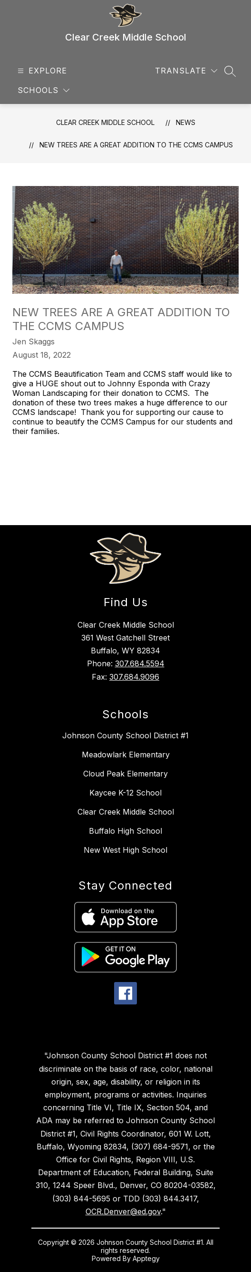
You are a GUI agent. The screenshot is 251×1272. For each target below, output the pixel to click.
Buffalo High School (125, 831)
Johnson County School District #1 (125, 735)
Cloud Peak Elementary (125, 773)
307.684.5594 (139, 663)
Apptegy (146, 1258)
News (185, 122)
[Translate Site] (186, 71)
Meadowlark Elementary (126, 754)
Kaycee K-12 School (125, 792)
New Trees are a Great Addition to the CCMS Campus (136, 145)
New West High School (125, 850)
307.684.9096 (134, 677)
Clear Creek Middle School (105, 122)
